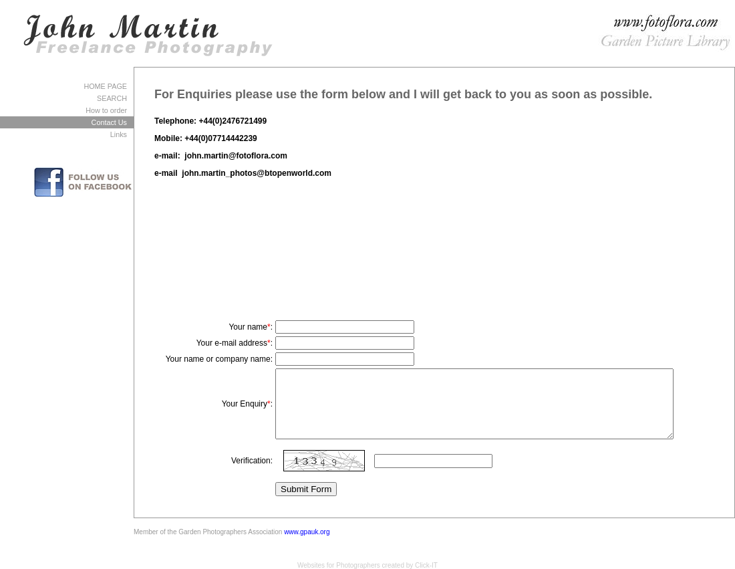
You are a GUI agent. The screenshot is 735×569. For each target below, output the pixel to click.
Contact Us (109, 122)
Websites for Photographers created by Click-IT (367, 565)
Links (118, 134)
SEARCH (112, 98)
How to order (106, 110)
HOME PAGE (105, 86)
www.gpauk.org (306, 532)
